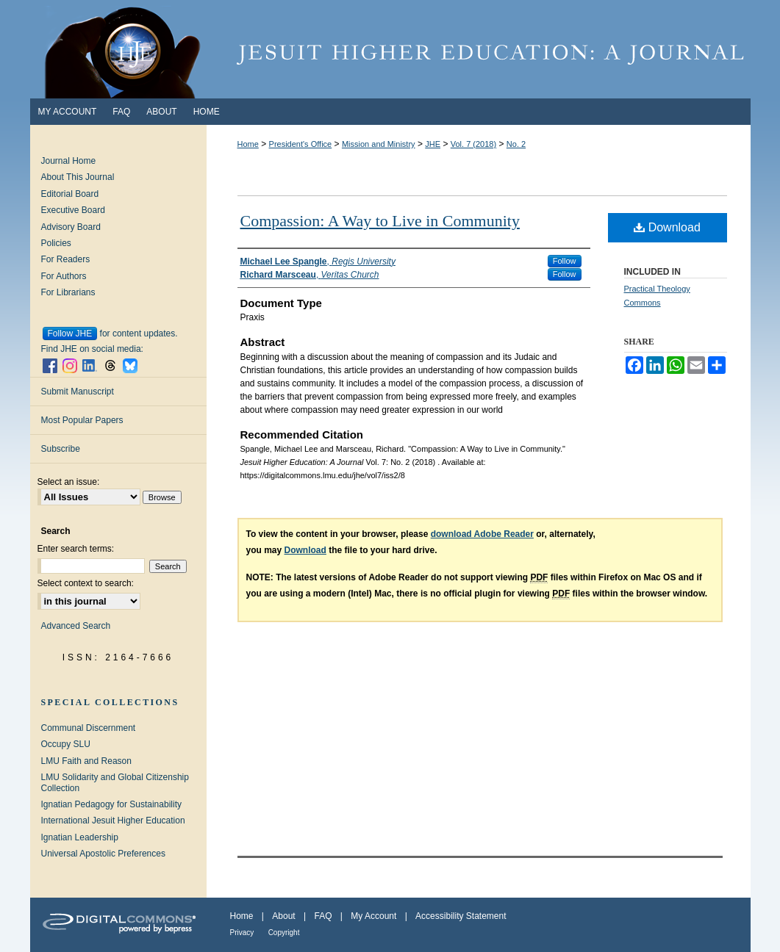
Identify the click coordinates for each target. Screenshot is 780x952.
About (283, 916)
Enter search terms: (76, 549)
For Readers (65, 259)
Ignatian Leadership (79, 837)
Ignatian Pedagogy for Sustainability (111, 804)
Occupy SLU (65, 744)
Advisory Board (71, 227)
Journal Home (68, 161)
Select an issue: (68, 482)
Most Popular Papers (82, 420)
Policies (56, 243)
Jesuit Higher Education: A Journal (390, 49)
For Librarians (68, 292)
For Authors (64, 276)
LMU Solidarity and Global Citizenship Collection (115, 782)
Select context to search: (85, 583)
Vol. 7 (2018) (473, 144)
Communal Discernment (88, 728)
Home (248, 144)
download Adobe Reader (482, 534)
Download (667, 227)
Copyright (284, 932)
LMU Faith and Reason (86, 761)
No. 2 (516, 144)
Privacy (242, 932)
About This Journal (78, 177)
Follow (564, 260)
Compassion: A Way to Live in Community (380, 221)
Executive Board (73, 210)
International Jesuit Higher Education (113, 820)
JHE (432, 144)
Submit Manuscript (77, 391)
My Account (373, 916)
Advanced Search (76, 626)
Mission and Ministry (378, 144)
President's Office (300, 144)
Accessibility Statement (460, 916)
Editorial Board (70, 194)
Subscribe (60, 449)
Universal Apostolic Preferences (103, 853)
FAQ (323, 916)
